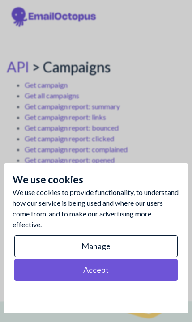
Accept (96, 270)
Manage (96, 246)
